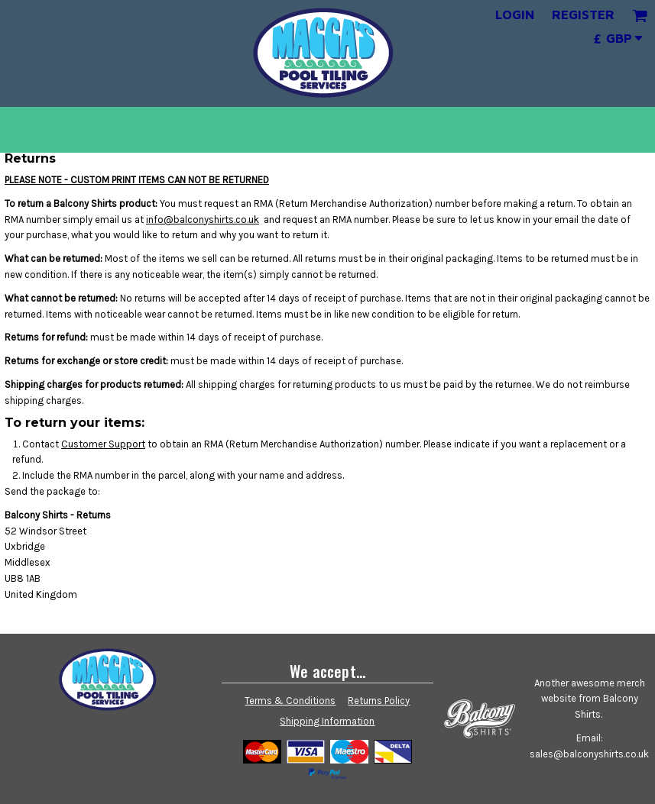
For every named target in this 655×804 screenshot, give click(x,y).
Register (583, 14)
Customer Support (103, 444)
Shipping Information (327, 721)
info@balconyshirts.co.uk (202, 219)
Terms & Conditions (290, 700)
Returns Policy (379, 700)
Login (514, 14)
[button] (639, 15)
